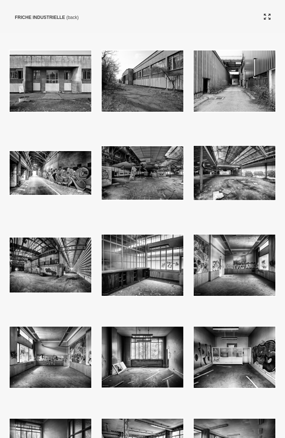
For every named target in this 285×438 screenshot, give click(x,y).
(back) (72, 17)
